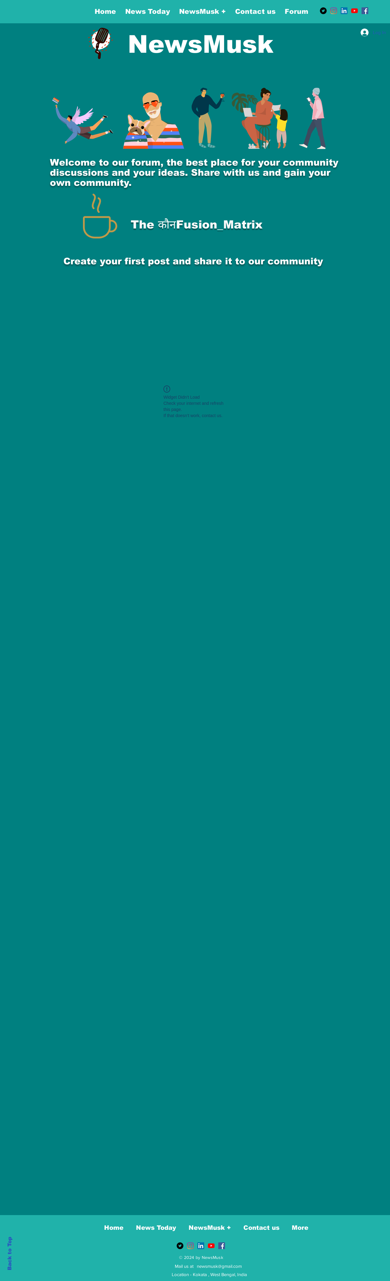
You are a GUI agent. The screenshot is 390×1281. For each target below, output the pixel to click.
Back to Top (10, 1253)
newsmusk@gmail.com (219, 1266)
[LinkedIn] (344, 10)
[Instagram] (333, 10)
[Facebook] (365, 10)
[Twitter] (323, 10)
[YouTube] (354, 10)
